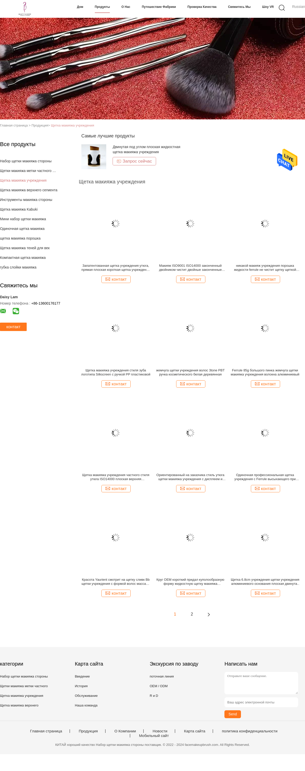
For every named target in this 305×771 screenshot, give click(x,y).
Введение (82, 676)
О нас (125, 7)
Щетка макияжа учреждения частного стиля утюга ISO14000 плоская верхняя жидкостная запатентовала (115, 477)
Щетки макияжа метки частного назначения (29, 171)
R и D (154, 696)
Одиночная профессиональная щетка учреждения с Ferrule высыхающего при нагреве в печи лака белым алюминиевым (265, 477)
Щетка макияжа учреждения (72, 125)
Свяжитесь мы (239, 7)
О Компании (125, 731)
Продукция (88, 731)
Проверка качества (202, 7)
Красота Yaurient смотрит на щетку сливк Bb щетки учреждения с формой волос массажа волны (116, 582)
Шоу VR (268, 7)
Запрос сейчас (134, 161)
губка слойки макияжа (18, 267)
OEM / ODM (159, 686)
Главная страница (46, 731)
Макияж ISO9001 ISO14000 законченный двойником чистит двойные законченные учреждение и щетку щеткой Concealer (190, 268)
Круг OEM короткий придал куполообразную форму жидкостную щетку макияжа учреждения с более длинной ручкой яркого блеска (190, 582)
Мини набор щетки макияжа (23, 219)
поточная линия (162, 676)
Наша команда (86, 705)
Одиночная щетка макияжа (22, 229)
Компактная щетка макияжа (23, 258)
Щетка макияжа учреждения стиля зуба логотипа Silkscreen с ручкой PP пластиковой (115, 372)
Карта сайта (194, 731)
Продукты (102, 7)
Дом (80, 7)
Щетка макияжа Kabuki (19, 209)
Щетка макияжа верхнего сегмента (28, 190)
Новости (159, 731)
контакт (13, 327)
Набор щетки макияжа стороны (26, 161)
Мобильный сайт (154, 735)
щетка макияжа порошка (20, 238)
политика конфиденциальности (250, 731)
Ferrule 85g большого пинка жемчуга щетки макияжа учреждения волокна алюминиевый (265, 372)
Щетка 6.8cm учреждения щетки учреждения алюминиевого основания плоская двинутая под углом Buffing (265, 582)
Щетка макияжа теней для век (25, 248)
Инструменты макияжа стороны (26, 200)
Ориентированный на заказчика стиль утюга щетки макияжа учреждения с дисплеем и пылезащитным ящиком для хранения (190, 477)
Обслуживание (86, 696)
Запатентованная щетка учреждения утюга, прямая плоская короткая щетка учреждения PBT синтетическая (115, 268)
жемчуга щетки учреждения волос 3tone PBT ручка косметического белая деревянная (190, 372)
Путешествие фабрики (159, 7)
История (81, 686)
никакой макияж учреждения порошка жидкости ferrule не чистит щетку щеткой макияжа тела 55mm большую (265, 268)
